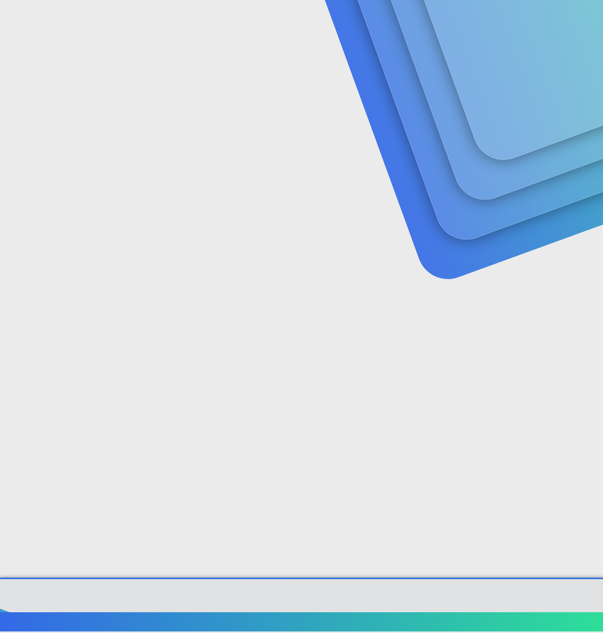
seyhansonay (57, 178)
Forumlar (184, 15)
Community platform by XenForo (301, 600)
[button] (208, 15)
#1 (558, 194)
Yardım (512, 623)
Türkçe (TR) (57, 623)
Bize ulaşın (385, 623)
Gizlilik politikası (476, 623)
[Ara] (393, 15)
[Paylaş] (548, 194)
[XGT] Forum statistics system (301, 606)
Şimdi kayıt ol (532, 59)
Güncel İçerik (237, 15)
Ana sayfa (540, 623)
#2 (558, 295)
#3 (558, 406)
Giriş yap (478, 59)
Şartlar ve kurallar (427, 623)
